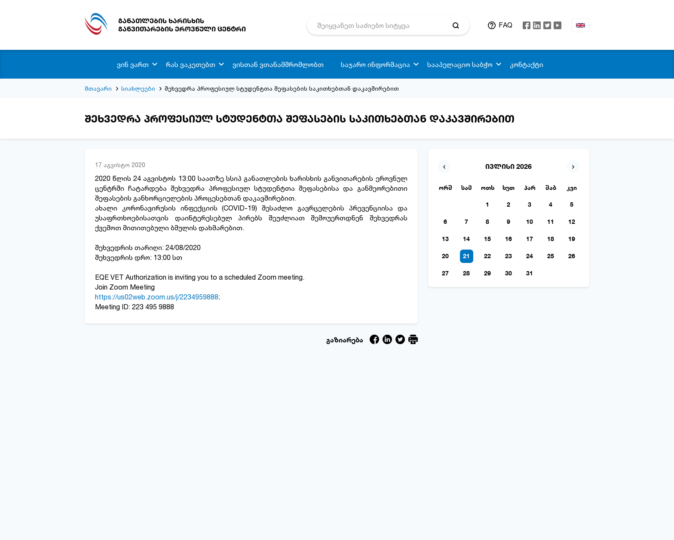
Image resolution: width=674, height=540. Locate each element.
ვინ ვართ (133, 64)
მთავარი (98, 88)
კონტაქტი (526, 64)
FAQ (505, 25)
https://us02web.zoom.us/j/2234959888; (157, 297)
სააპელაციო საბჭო (460, 64)
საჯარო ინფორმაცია (375, 64)
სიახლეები (138, 88)
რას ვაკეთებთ (190, 64)
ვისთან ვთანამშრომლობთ (278, 64)
